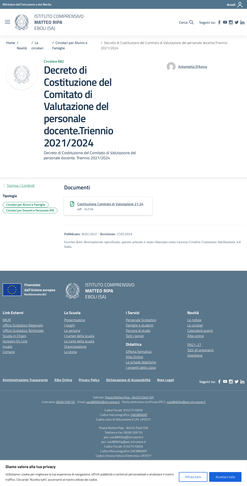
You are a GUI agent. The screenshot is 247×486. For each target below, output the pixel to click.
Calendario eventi (200, 330)
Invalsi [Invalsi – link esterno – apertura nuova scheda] (7, 346)
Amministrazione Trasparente (25, 379)
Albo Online (134, 356)
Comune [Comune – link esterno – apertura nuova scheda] (9, 351)
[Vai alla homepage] (22, 22)
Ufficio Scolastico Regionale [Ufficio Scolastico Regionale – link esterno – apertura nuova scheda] (23, 325)
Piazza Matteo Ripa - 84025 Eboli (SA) (129, 397)
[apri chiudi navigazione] (7, 22)
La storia (70, 351)
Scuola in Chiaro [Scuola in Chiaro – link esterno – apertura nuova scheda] (14, 335)
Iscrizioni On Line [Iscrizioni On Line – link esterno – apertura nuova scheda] (15, 341)
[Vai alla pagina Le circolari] (37, 45)
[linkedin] (242, 22)
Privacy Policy (89, 379)
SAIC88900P (139, 414)
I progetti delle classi (141, 367)
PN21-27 (194, 344)
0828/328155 (65, 402)
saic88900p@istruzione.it (103, 402)
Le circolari (195, 325)
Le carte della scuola (79, 341)
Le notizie (194, 320)
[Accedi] (235, 4)
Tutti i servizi (135, 335)
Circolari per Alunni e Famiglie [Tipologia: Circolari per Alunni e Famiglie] (25, 204)
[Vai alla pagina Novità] (22, 48)
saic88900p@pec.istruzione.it (186, 402)
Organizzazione (75, 346)
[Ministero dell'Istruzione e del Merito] (27, 4)
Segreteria (194, 355)
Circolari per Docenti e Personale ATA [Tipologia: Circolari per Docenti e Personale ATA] (30, 210)
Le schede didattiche (141, 362)
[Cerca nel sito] (186, 22)
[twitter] (237, 22)
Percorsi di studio (138, 330)
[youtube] (225, 22)
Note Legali (165, 379)
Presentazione (74, 320)
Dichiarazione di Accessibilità (128, 379)
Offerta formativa (138, 351)
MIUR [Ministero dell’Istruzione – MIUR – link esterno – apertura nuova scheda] (7, 320)
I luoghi (69, 325)
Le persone (72, 330)
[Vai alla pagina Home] (10, 42)
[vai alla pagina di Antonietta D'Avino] (192, 66)
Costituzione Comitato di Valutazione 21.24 (110, 204)
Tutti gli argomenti (200, 350)
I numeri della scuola (79, 335)
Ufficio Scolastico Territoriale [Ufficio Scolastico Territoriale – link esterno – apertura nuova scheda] (23, 330)
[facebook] (219, 22)
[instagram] (231, 22)
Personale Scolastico (141, 320)
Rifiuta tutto (193, 476)
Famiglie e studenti (139, 325)
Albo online (195, 335)
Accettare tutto (225, 476)
